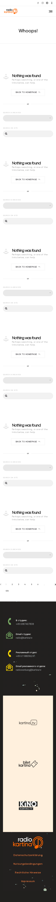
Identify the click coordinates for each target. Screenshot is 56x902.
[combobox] (28, 118)
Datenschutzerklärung (28, 855)
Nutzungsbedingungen (28, 863)
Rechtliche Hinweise (28, 872)
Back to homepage (28, 92)
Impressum (28, 881)
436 (7, 591)
